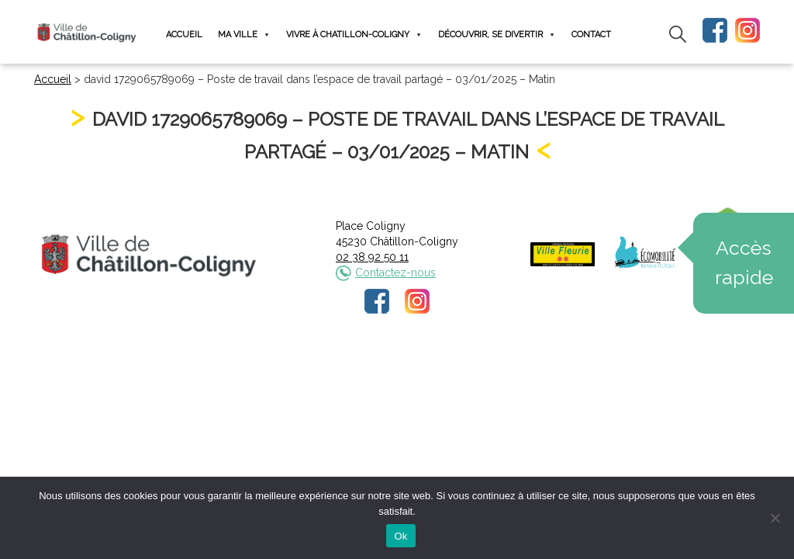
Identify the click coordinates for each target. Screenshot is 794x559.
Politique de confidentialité (411, 367)
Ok (400, 536)
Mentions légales (294, 367)
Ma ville (244, 34)
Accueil (184, 35)
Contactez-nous (395, 272)
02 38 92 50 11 (372, 257)
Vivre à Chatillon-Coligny (354, 34)
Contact (591, 35)
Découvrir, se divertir (497, 34)
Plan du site (515, 367)
